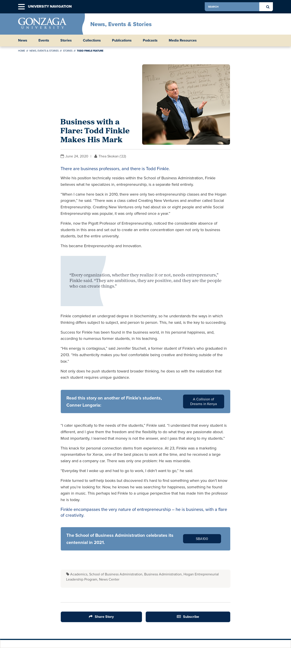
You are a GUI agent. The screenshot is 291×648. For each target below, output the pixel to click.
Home (21, 50)
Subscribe (191, 616)
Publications (122, 40)
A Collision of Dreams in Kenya (203, 401)
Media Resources (183, 40)
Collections (92, 40)
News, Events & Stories (121, 24)
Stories (66, 40)
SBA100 (202, 538)
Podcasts (150, 40)
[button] (21, 7)
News (22, 40)
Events (43, 40)
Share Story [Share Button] (104, 616)
